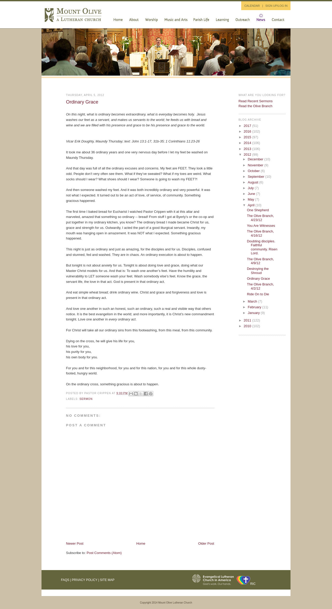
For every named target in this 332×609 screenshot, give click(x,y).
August (253, 182)
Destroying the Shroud (258, 271)
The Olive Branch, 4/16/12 (260, 233)
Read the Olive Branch (256, 106)
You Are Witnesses (261, 226)
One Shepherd (258, 210)
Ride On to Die (258, 294)
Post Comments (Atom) (104, 553)
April (251, 205)
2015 (248, 137)
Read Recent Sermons (256, 101)
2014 (248, 143)
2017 (248, 126)
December (256, 159)
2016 (248, 131)
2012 (248, 154)
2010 (248, 326)
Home (141, 543)
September (256, 177)
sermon (86, 399)
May (251, 199)
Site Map (107, 580)
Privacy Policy (85, 580)
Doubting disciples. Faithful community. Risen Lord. (262, 247)
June (252, 194)
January (254, 313)
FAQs (65, 580)
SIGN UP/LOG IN (276, 5)
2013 (248, 149)
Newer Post (75, 543)
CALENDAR (252, 5)
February (255, 307)
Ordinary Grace (82, 102)
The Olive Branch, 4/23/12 (260, 218)
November (256, 165)
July (251, 188)
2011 (248, 320)
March (253, 301)
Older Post (206, 543)
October (254, 171)
